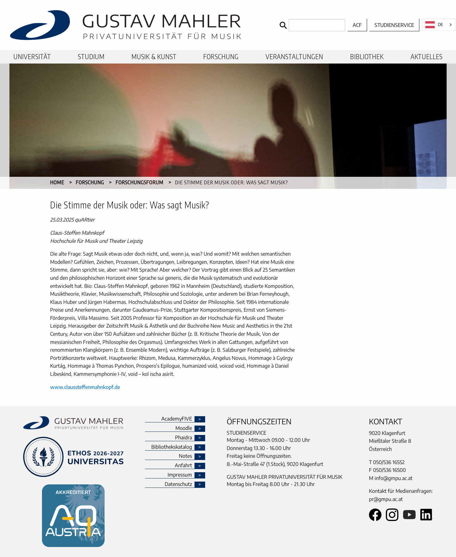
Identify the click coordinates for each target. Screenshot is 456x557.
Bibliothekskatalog (171, 447)
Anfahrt (183, 465)
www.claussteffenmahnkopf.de (85, 387)
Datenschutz (178, 484)
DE (434, 24)
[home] (138, 25)
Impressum (180, 475)
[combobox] (439, 25)
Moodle (183, 428)
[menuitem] (32, 57)
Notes (185, 456)
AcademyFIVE (176, 419)
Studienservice (394, 25)
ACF (357, 25)
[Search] (311, 25)
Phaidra (183, 438)
